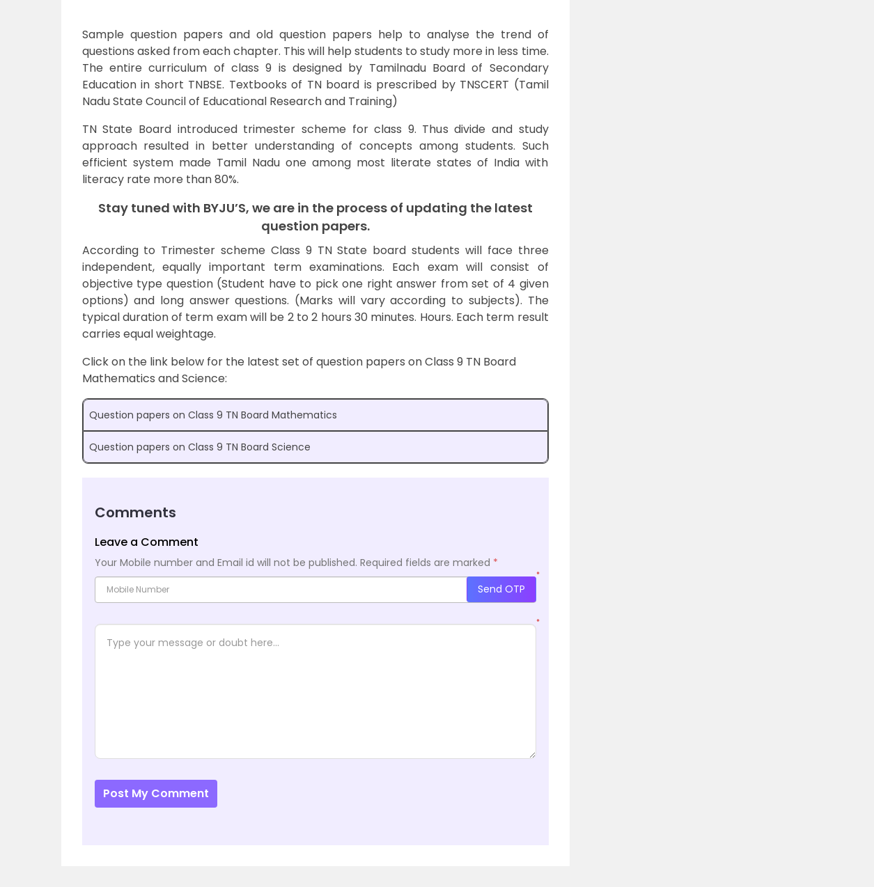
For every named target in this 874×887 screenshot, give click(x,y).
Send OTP (501, 589)
